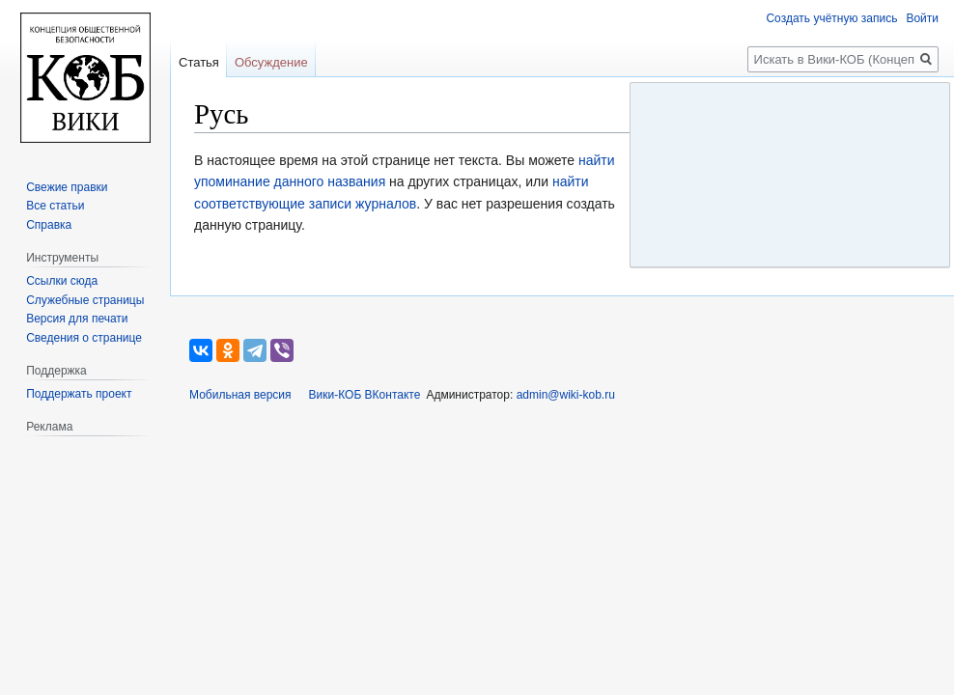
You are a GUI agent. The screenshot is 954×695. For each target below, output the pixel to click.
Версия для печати (76, 318)
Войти (922, 18)
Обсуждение (271, 62)
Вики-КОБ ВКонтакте (365, 395)
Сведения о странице (84, 338)
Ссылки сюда (62, 281)
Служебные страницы (85, 300)
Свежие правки (66, 187)
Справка (48, 225)
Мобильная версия (240, 395)
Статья (199, 62)
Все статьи (55, 205)
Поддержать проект (78, 394)
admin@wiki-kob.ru (566, 395)
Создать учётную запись (831, 18)
